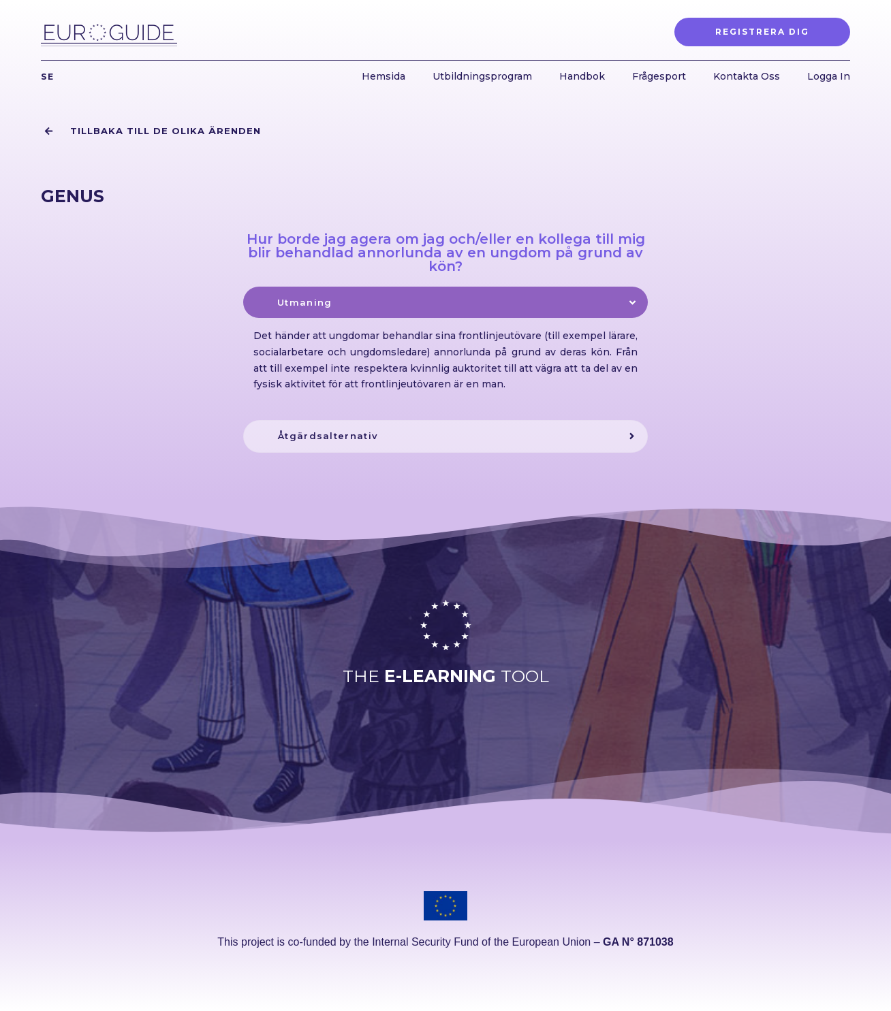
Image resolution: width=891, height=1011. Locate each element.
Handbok (582, 76)
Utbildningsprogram (482, 76)
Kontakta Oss (746, 76)
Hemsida (383, 76)
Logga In (828, 76)
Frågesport (659, 76)
